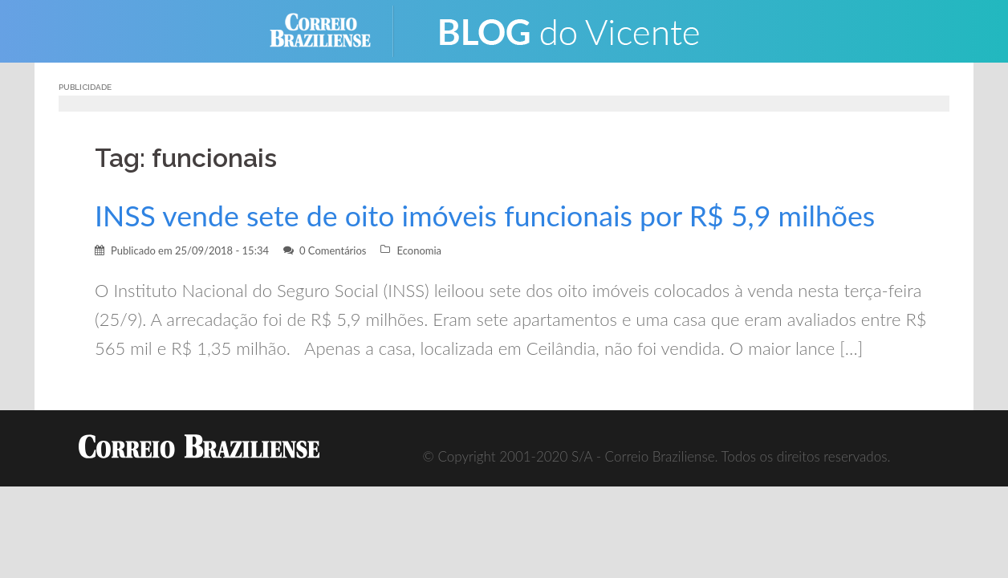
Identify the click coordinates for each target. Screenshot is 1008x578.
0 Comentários (333, 250)
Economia (418, 250)
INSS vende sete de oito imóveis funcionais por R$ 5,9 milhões (485, 215)
